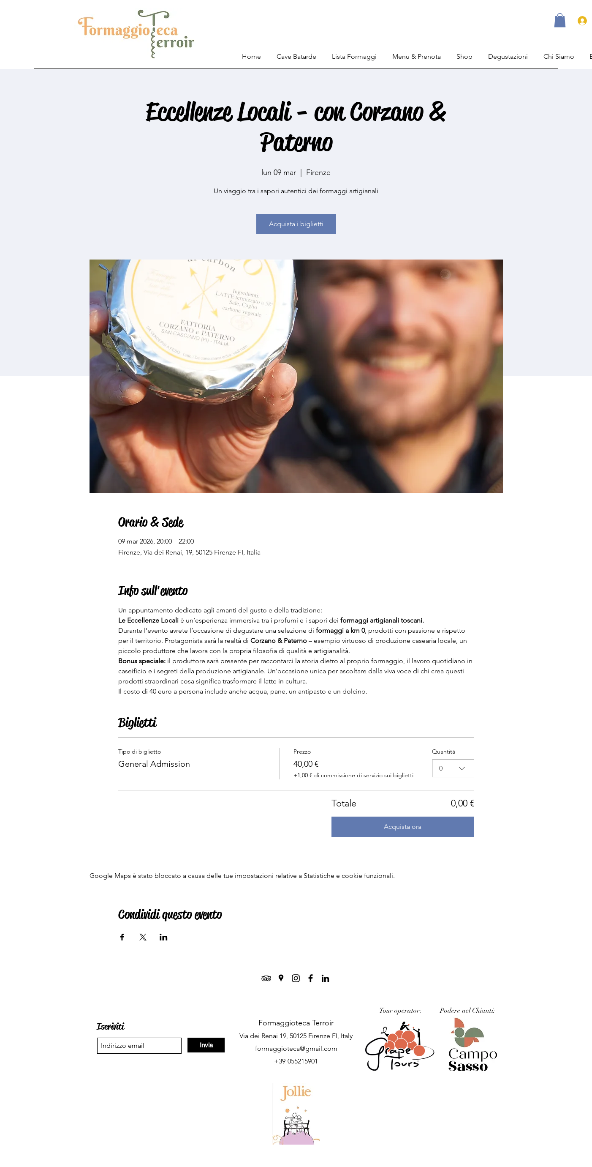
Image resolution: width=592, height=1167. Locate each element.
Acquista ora (402, 827)
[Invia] (206, 1045)
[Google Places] (281, 978)
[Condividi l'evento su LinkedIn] (164, 937)
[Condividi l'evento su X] (143, 937)
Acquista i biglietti (296, 224)
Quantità (443, 751)
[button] (560, 20)
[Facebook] (310, 978)
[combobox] (453, 768)
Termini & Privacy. (299, 1158)
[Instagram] (296, 978)
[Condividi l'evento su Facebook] (122, 937)
